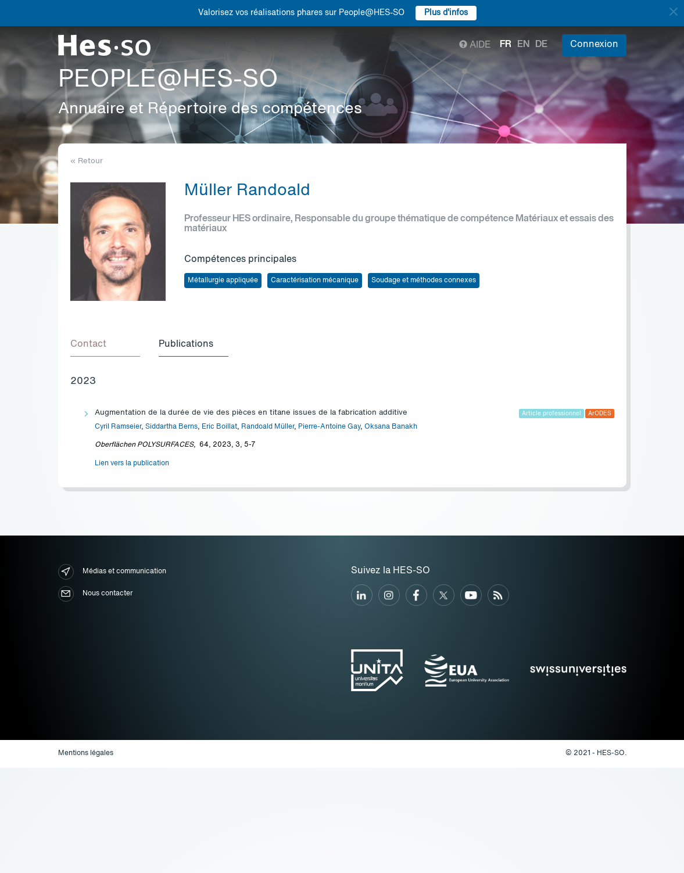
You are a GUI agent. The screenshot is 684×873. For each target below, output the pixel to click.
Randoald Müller (267, 426)
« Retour (86, 161)
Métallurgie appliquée (223, 280)
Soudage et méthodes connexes (423, 280)
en (523, 44)
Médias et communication (112, 572)
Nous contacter (95, 594)
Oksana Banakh (390, 426)
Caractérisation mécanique (315, 280)
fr (505, 44)
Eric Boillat (219, 426)
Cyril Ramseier (118, 426)
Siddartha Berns (171, 426)
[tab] (105, 345)
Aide (475, 45)
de (541, 44)
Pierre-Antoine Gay (329, 426)
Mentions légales (85, 753)
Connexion (594, 44)
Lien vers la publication (132, 463)
